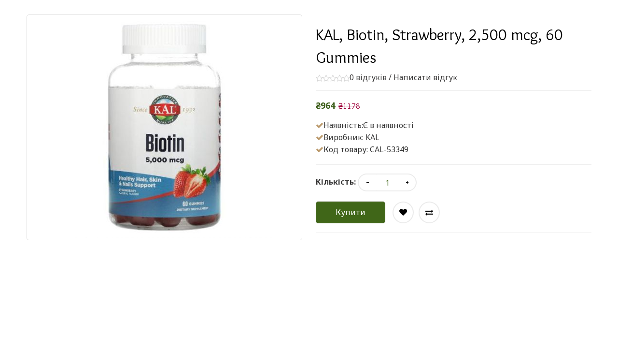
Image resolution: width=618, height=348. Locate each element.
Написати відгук (425, 77)
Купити (350, 212)
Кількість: (336, 181)
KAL (372, 137)
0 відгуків (368, 77)
